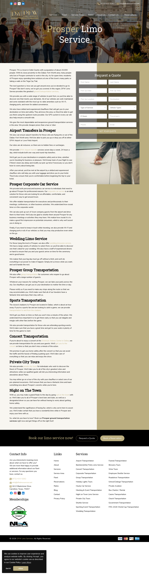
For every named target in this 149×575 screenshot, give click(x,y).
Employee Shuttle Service (119, 473)
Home (56, 460)
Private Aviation (115, 486)
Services (57, 469)
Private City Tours (83, 498)
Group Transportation (84, 477)
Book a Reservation (112, 438)
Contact (57, 494)
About (56, 465)
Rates (56, 486)
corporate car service (56, 191)
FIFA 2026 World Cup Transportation (124, 507)
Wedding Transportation (85, 511)
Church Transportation (117, 498)
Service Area (59, 473)
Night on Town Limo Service (87, 494)
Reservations (130, 14)
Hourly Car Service (83, 486)
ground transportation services (46, 91)
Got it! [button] (8, 568)
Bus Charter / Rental (117, 490)
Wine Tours (113, 469)
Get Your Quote (107, 131)
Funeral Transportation (118, 460)
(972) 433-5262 (107, 3)
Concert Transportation (85, 469)
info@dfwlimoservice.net (129, 3)
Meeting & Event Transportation (89, 490)
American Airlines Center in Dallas (55, 340)
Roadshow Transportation (119, 477)
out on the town (62, 395)
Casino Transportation (117, 494)
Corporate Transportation (86, 473)
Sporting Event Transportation (88, 507)
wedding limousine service (60, 243)
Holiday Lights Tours (84, 481)
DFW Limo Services (25, 538)
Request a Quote (87, 438)
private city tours (30, 366)
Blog (56, 490)
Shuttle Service (82, 502)
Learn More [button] (26, 562)
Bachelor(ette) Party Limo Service (89, 465)
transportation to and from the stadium (25, 310)
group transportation (29, 274)
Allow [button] (21, 568)
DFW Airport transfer (28, 150)
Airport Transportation (85, 460)
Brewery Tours (114, 465)
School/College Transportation (121, 481)
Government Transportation (120, 502)
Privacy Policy (59, 498)
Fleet (56, 477)
